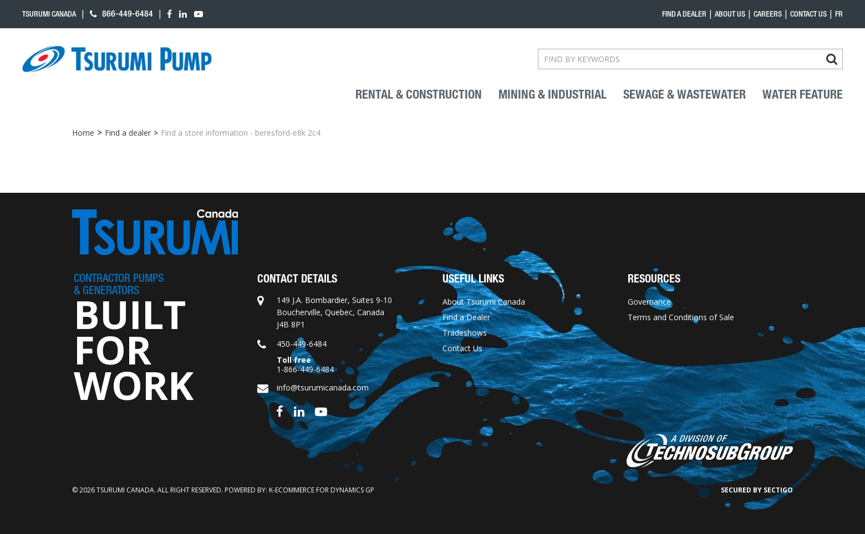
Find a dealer (684, 13)
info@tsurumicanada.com (323, 387)
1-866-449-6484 (305, 369)
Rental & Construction (418, 94)
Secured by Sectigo (757, 490)
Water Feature (802, 94)
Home (83, 132)
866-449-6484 (121, 13)
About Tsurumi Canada (483, 301)
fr (839, 13)
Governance (649, 301)
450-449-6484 (302, 343)
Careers (768, 13)
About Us (730, 13)
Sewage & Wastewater (684, 94)
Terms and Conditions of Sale (681, 317)
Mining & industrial (552, 94)
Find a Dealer (466, 317)
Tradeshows (464, 332)
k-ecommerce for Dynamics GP (321, 490)
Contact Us (808, 13)
